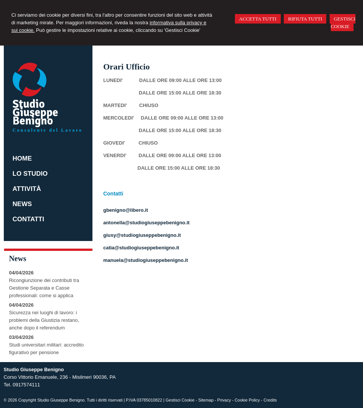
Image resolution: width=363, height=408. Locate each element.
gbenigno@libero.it (125, 210)
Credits (270, 400)
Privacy (224, 400)
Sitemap (205, 400)
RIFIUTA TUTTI (305, 19)
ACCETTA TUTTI (258, 19)
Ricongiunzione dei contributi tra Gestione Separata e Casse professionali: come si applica (44, 287)
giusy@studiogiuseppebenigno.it (142, 235)
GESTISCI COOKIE (343, 22)
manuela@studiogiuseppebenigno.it (145, 260)
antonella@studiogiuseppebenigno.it (146, 222)
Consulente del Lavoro (48, 130)
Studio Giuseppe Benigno (35, 112)
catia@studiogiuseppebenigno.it (141, 247)
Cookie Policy (247, 400)
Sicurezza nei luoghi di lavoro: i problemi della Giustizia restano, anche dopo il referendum (44, 320)
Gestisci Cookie (180, 400)
